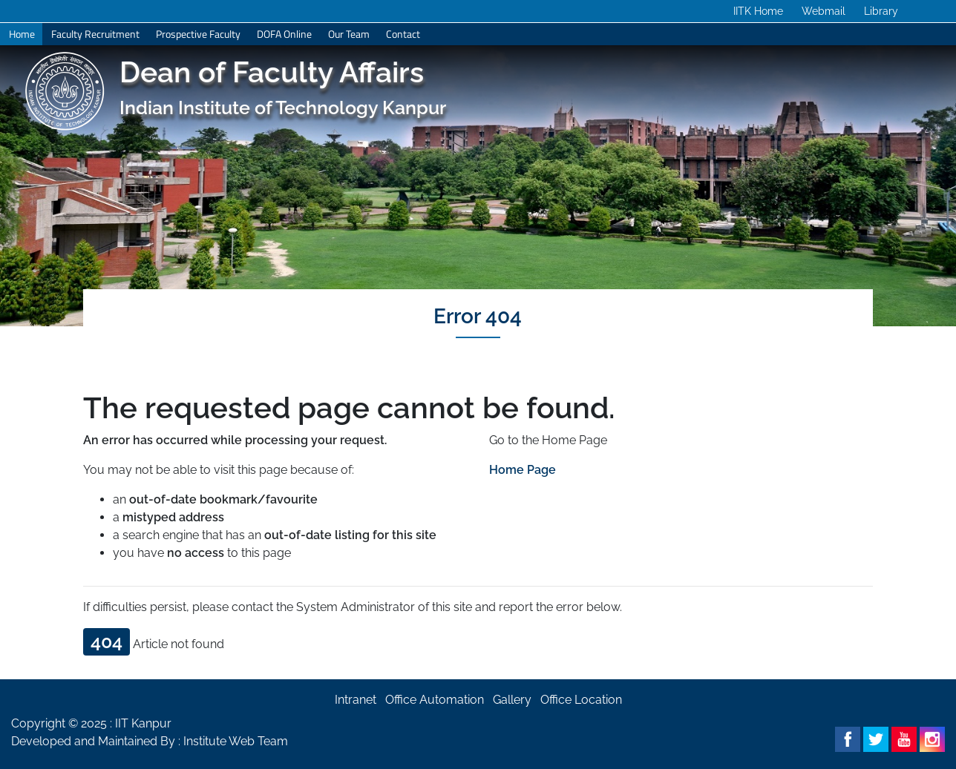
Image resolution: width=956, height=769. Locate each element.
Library (881, 11)
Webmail (823, 11)
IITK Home (758, 11)
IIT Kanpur (143, 723)
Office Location (581, 700)
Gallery (512, 700)
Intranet (355, 700)
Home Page (522, 470)
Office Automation (434, 700)
